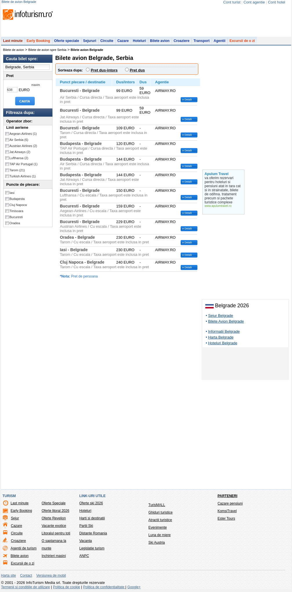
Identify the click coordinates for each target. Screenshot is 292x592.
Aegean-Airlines (23, 133)
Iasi (12, 192)
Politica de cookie (66, 587)
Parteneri (227, 496)
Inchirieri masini (54, 556)
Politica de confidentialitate (104, 587)
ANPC (84, 556)
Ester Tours (226, 518)
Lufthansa (19, 158)
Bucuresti (16, 217)
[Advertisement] (245, 365)
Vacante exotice (54, 526)
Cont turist (231, 2)
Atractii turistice (160, 520)
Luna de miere (159, 535)
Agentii (220, 41)
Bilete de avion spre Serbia (47, 50)
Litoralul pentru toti (56, 533)
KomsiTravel (227, 511)
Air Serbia (19, 139)
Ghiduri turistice (160, 512)
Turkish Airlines (23, 176)
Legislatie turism (92, 548)
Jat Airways (20, 152)
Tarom (17, 170)
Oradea (15, 223)
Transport (201, 41)
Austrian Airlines (23, 146)
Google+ (134, 587)
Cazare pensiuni (230, 503)
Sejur (15, 518)
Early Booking (38, 41)
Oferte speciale (66, 41)
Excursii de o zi (242, 41)
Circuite (106, 41)
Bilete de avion (13, 50)
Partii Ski (86, 526)
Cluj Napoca (18, 205)
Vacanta (85, 541)
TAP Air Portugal (24, 164)
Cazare (123, 41)
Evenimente (157, 527)
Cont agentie (254, 2)
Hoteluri (139, 41)
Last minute (13, 41)
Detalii (188, 99)
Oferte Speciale (54, 503)
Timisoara (16, 211)
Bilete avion (159, 41)
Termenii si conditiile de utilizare (25, 587)
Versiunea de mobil (51, 575)
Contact (26, 575)
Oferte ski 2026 (91, 503)
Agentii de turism (24, 548)
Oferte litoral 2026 (55, 511)
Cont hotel (276, 2)
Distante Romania (93, 533)
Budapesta (17, 199)
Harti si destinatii (92, 518)
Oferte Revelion (54, 518)
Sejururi (89, 41)
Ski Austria (156, 542)
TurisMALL (156, 505)
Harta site (8, 575)
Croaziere (182, 41)
